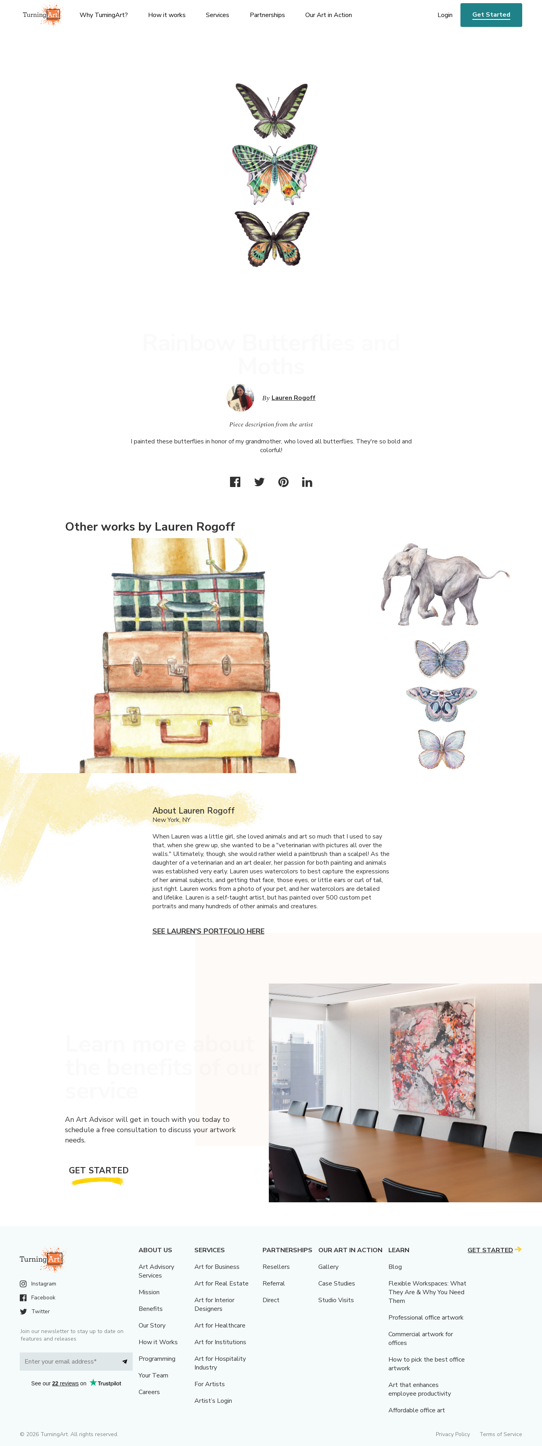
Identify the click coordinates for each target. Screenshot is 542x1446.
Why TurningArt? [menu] (104, 15)
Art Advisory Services (156, 1271)
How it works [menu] (167, 15)
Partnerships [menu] (267, 15)
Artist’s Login (213, 1400)
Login (445, 15)
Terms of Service (500, 1434)
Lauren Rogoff (294, 397)
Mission (149, 1292)
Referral (273, 1283)
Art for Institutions (220, 1342)
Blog (395, 1267)
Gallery (328, 1267)
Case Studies (336, 1283)
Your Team (153, 1375)
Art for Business (217, 1267)
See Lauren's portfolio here (208, 931)
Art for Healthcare (219, 1325)
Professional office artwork (426, 1317)
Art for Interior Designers (214, 1304)
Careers (149, 1392)
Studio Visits (336, 1300)
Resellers (276, 1267)
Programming (157, 1358)
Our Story (152, 1325)
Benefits (151, 1309)
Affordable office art (416, 1410)
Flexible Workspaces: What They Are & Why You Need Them (427, 1292)
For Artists (209, 1384)
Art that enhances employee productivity (419, 1389)
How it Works (158, 1342)
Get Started (491, 14)
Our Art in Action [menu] (328, 15)
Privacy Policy (453, 1434)
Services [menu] (217, 15)
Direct (271, 1300)
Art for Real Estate (221, 1283)
